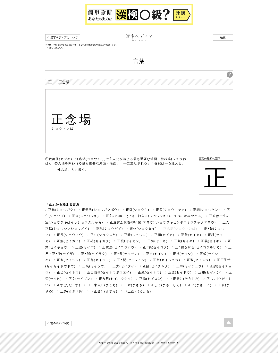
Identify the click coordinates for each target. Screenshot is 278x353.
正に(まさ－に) (199, 285)
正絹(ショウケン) (206, 209)
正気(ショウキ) (137, 209)
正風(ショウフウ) (70, 234)
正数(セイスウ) (198, 260)
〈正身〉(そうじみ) (185, 278)
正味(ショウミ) (136, 234)
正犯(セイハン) (210, 272)
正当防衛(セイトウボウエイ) (109, 272)
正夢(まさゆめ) (72, 291)
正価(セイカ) (164, 234)
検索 (223, 37)
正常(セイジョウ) (166, 260)
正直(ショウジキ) (85, 216)
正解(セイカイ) (68, 241)
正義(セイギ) (211, 241)
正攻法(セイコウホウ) (119, 247)
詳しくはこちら (56, 48)
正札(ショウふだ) (103, 234)
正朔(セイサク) (94, 253)
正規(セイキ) (184, 241)
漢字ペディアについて (64, 37)
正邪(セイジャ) (99, 260)
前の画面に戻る (60, 323)
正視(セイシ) (183, 253)
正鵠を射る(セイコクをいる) (198, 247)
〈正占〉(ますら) (103, 291)
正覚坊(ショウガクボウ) (100, 209)
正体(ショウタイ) (143, 228)
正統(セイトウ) (149, 272)
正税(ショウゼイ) (109, 228)
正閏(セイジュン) (131, 260)
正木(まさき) (134, 285)
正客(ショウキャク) (171, 209)
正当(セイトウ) (68, 272)
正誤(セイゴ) (85, 247)
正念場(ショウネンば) (180, 228)
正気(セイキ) (157, 241)
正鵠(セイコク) (155, 247)
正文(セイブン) (80, 278)
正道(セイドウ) (180, 272)
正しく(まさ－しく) (166, 285)
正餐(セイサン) (126, 253)
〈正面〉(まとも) (137, 291)
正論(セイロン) (151, 278)
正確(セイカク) (99, 241)
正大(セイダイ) (124, 266)
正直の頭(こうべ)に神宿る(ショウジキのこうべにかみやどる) (154, 216)
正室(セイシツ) (68, 260)
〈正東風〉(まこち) (102, 285)
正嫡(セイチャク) (156, 266)
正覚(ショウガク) (61, 209)
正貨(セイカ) (191, 234)
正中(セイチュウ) (189, 266)
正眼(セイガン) (129, 241)
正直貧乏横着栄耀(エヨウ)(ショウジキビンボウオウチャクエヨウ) (163, 222)
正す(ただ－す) (68, 285)
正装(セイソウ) (94, 266)
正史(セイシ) (156, 253)
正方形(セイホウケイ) (115, 278)
